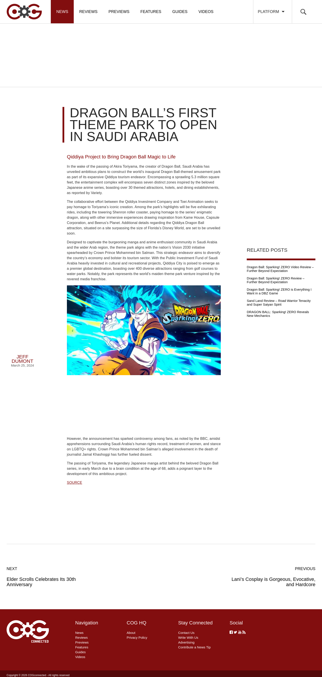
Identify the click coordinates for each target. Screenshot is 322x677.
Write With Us (188, 637)
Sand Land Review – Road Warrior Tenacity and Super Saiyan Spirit (279, 302)
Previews (119, 11)
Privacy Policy (137, 637)
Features (150, 11)
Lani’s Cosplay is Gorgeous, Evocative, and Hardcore (269, 576)
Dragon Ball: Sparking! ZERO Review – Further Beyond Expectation (275, 280)
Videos (206, 11)
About (131, 633)
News (62, 11)
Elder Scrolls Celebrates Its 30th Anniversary (53, 576)
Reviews (88, 11)
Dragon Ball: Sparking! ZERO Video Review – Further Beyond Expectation (280, 269)
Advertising (186, 642)
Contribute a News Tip (194, 647)
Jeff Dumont (22, 359)
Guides (180, 11)
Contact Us (186, 633)
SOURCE (74, 482)
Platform (271, 11)
